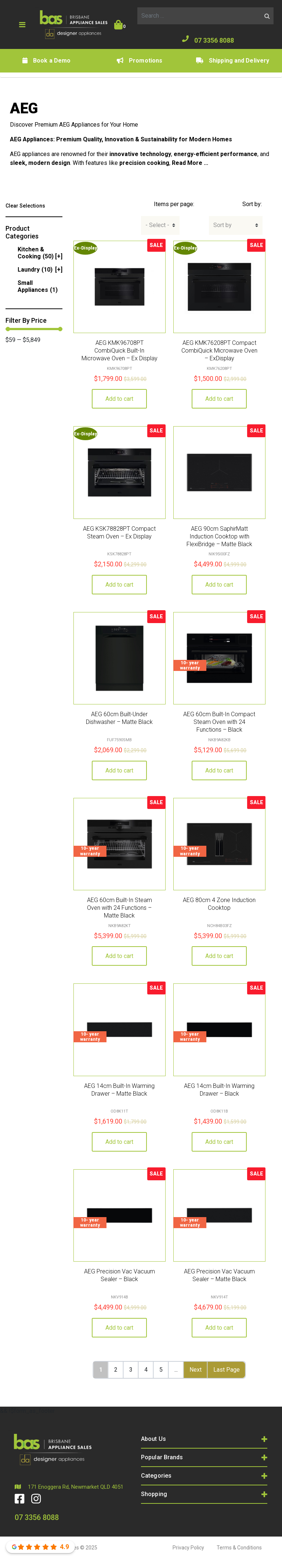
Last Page (226, 1369)
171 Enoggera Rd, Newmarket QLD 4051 (69, 1487)
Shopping (154, 1494)
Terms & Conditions (239, 1548)
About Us (153, 1438)
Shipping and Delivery (232, 60)
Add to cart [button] (119, 398)
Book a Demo (46, 60)
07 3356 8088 (208, 39)
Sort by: (252, 204)
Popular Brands (162, 1457)
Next (195, 1369)
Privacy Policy (188, 1548)
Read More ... (190, 162)
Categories (156, 1475)
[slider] (8, 329)
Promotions (139, 60)
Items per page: (174, 204)
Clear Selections (25, 206)
